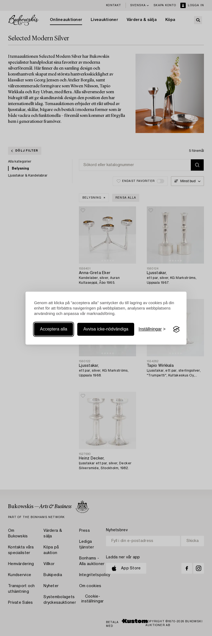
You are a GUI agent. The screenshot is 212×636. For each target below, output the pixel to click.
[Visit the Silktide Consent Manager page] (176, 329)
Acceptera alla (53, 329)
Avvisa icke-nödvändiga (105, 329)
